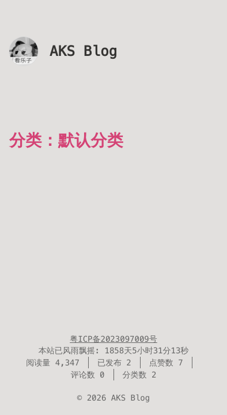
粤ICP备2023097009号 (113, 339)
